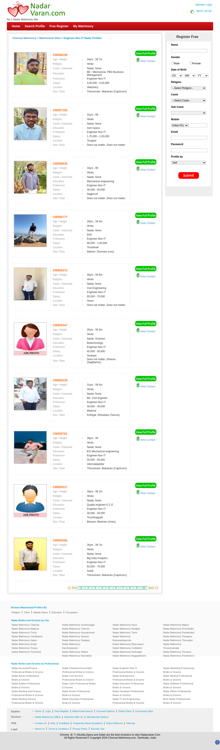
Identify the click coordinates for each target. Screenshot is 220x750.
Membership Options (98, 717)
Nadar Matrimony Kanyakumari (78, 632)
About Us (40, 728)
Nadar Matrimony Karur (125, 625)
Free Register (59, 26)
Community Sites (144, 711)
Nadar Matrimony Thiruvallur (178, 640)
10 (143, 587)
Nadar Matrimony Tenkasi (75, 636)
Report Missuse (114, 723)
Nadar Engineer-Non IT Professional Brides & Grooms (128, 670)
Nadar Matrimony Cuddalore (127, 648)
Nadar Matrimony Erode (24, 644)
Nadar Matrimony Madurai (25, 628)
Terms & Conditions (58, 728)
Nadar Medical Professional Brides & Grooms (177, 678)
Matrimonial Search (82, 711)
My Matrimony (83, 26)
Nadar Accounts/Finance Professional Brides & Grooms (27, 670)
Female (196, 63)
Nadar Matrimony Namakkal (76, 655)
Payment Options (105, 711)
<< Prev (73, 587)
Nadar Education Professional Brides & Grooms (77, 701)
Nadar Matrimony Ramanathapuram (122, 638)
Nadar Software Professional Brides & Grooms (178, 685)
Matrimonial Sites (50, 38)
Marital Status (41, 612)
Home (16, 26)
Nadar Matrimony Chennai (25, 625)
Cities (27, 612)
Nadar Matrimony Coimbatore (27, 636)
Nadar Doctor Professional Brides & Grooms (76, 693)
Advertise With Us (73, 717)
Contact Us (41, 723)
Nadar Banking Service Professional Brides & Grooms (27, 701)
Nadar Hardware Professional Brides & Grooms (128, 693)
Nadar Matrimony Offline (48, 717)
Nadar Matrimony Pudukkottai (178, 632)
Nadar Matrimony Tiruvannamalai (172, 646)
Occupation (72, 612)
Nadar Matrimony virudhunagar (78, 625)
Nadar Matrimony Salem (24, 640)
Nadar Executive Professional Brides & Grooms (128, 685)
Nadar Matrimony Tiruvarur (177, 652)
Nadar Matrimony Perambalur (178, 628)
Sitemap (130, 723)
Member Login (204, 4)
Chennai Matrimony (24, 38)
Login (48, 711)
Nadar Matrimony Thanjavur (177, 636)
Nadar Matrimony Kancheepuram (71, 646)
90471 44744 (204, 11)
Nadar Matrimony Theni (125, 632)
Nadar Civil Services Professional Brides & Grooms (78, 678)
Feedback (64, 723)
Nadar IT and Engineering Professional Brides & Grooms (128, 701)
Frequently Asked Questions (88, 723)
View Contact (145, 61)
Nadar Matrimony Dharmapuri (128, 644)
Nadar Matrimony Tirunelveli (26, 652)
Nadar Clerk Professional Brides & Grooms (79, 685)
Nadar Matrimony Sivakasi (76, 640)
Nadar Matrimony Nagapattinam (129, 655)
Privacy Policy (80, 728)
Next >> (153, 587)
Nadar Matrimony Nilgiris (176, 625)
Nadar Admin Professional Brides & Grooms (25, 678)
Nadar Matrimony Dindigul (126, 628)
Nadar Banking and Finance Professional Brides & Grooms (27, 693)
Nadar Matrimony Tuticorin (76, 628)
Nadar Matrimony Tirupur (25, 648)
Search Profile (35, 26)
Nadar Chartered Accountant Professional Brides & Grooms (78, 670)
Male (177, 63)
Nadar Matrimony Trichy (24, 632)
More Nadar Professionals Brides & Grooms (176, 701)
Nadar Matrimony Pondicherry (178, 655)
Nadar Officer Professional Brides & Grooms (177, 693)
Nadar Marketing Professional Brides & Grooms (178, 670)
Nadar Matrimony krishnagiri (127, 652)
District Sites (124, 711)
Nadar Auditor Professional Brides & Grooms (26, 685)
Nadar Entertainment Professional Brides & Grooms (128, 678)
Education (57, 612)
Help (52, 723)
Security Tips (97, 728)
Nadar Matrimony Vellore (75, 652)
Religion (16, 612)
